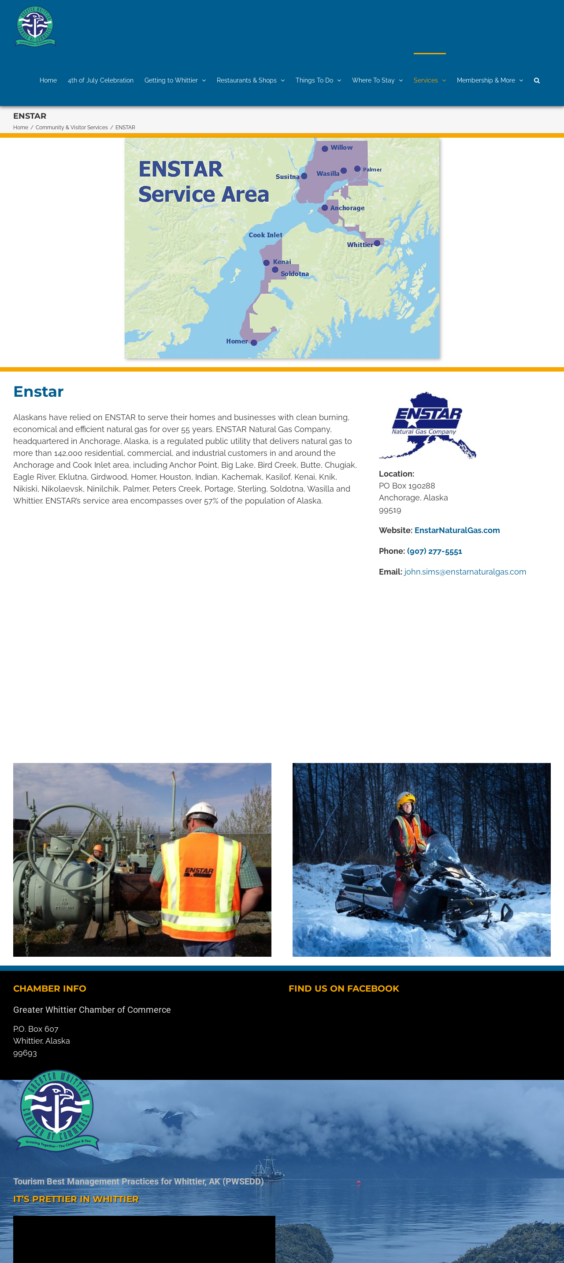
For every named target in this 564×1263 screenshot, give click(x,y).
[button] (537, 79)
